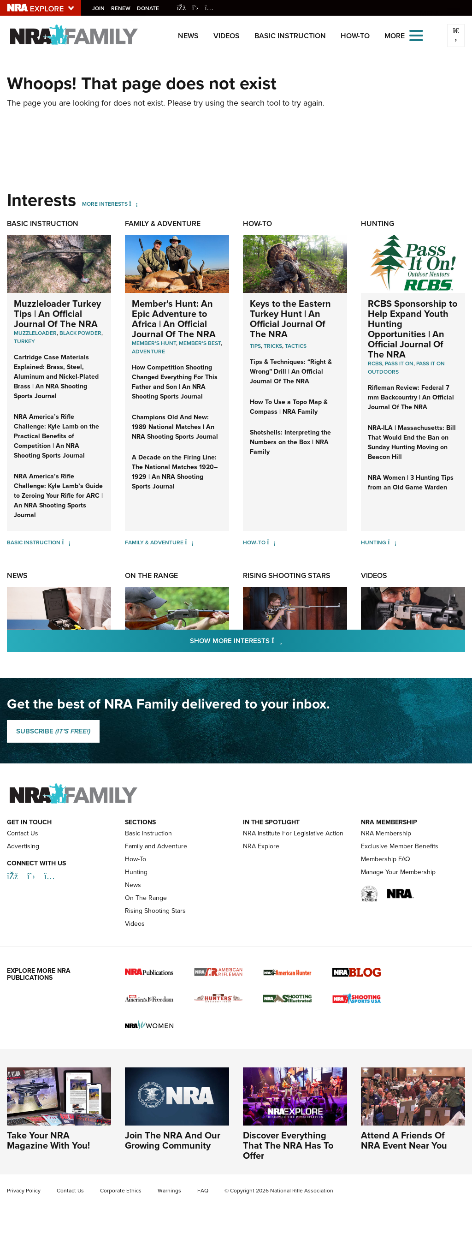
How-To (355, 35)
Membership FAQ (385, 859)
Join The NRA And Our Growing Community (172, 1140)
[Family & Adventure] (189, 542)
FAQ (202, 1190)
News (188, 35)
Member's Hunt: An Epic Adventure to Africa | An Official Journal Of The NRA (174, 319)
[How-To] (271, 542)
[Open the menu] (416, 34)
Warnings (169, 1190)
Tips (255, 346)
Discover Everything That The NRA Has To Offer (288, 1145)
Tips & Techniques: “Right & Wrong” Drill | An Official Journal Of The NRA (291, 371)
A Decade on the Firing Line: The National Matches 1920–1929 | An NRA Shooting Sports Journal (175, 472)
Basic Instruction (290, 35)
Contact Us (22, 833)
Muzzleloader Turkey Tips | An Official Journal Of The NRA (57, 314)
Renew (121, 8)
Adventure (148, 351)
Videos (226, 35)
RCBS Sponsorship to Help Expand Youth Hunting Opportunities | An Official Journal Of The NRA (412, 329)
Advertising (23, 846)
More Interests (105, 204)
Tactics (296, 346)
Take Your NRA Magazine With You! (48, 1140)
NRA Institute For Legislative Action (293, 833)
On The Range (151, 575)
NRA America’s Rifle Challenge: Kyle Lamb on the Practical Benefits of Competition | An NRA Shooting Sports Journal (56, 436)
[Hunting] (392, 542)
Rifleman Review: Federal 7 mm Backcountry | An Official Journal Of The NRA (411, 397)
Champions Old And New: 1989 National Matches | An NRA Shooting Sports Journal (175, 426)
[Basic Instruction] (66, 542)
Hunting (377, 223)
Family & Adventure (163, 223)
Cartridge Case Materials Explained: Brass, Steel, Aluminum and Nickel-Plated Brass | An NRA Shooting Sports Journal (56, 376)
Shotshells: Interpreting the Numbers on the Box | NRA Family (290, 442)
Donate (149, 8)
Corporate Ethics (121, 1190)
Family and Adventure (156, 846)
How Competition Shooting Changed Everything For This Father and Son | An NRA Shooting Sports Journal (175, 382)
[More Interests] (133, 204)
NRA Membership (386, 833)
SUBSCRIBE (53, 731)
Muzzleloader (35, 333)
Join (99, 8)
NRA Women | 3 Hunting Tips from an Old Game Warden (411, 482)
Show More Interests (286, 640)
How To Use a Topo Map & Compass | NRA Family (289, 407)
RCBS (375, 363)
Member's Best (200, 343)
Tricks (273, 346)
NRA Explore (261, 846)
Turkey (24, 341)
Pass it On (399, 363)
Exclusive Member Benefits (399, 846)
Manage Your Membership (398, 872)
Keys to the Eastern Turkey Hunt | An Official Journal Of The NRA (290, 319)
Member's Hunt (154, 343)
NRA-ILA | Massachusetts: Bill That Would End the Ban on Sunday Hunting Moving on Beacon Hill (412, 442)
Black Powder (80, 333)
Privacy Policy (24, 1190)
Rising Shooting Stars (286, 575)
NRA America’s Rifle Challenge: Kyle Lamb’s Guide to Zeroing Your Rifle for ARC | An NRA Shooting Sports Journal (58, 495)
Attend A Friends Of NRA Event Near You (404, 1140)
